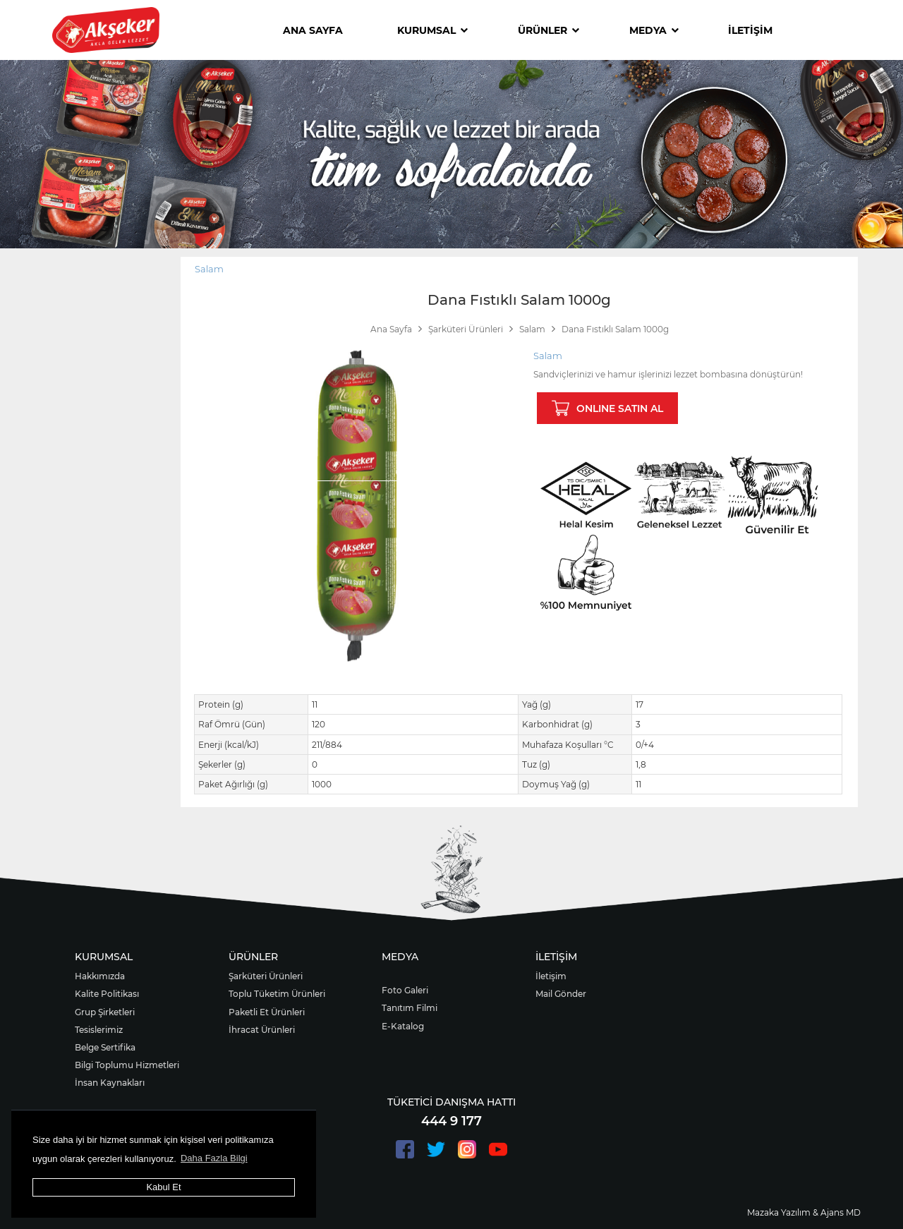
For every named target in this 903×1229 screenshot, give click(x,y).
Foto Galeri (405, 990)
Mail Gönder (560, 993)
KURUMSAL (432, 30)
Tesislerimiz (99, 1029)
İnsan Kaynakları (110, 1082)
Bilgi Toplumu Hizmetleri (127, 1065)
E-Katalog (403, 1026)
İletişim (550, 976)
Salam (209, 268)
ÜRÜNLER (548, 30)
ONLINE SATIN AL (607, 408)
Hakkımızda (100, 976)
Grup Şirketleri (105, 1012)
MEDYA (654, 30)
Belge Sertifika (105, 1047)
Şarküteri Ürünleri (266, 976)
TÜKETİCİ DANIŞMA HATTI (451, 1102)
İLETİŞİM (750, 30)
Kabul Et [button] (163, 1187)
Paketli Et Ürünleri (267, 1012)
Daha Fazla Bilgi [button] (214, 1158)
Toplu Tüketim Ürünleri (277, 993)
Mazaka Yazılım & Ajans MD (804, 1212)
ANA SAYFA (313, 30)
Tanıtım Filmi (409, 1008)
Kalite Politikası (107, 993)
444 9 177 (451, 1121)
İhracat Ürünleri (262, 1029)
